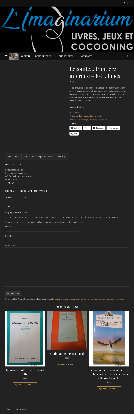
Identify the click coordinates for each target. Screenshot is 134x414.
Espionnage (84, 116)
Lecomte (92, 119)
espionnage (83, 119)
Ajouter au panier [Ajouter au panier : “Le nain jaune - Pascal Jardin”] (67, 364)
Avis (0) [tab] (61, 156)
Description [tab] (13, 156)
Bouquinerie (43, 56)
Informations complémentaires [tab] (38, 156)
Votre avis (10, 245)
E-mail (8, 236)
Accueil (25, 56)
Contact (86, 56)
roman (104, 119)
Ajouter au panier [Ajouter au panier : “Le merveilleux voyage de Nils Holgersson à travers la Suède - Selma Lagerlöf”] (109, 389)
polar (98, 119)
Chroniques (66, 56)
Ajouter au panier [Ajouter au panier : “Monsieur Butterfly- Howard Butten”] (25, 385)
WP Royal (22, 409)
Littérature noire (96, 116)
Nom (8, 226)
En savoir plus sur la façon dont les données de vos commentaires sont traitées (88, 299)
